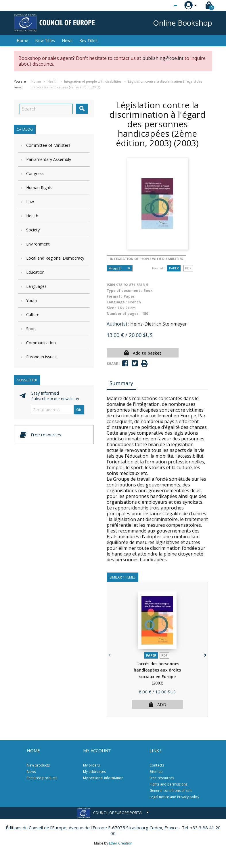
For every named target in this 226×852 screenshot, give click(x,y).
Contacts (157, 765)
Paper (174, 268)
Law (30, 201)
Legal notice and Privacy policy (174, 796)
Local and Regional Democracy (55, 258)
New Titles (45, 40)
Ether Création (120, 843)
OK (78, 409)
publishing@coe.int (162, 58)
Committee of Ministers (48, 145)
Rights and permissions (168, 784)
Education (35, 272)
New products (38, 765)
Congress (35, 173)
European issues (41, 357)
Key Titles (88, 40)
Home (22, 40)
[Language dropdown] (165, 5)
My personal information (103, 777)
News (67, 40)
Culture (32, 314)
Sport (31, 328)
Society (33, 230)
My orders (91, 765)
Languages (36, 286)
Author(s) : (118, 324)
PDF (188, 268)
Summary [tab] (121, 383)
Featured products (42, 777)
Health (32, 215)
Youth (31, 300)
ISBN (111, 284)
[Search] (46, 109)
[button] (205, 654)
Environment (38, 244)
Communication (41, 342)
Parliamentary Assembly (48, 159)
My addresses (94, 771)
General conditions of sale (171, 790)
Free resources (162, 777)
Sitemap (156, 771)
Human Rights (39, 187)
